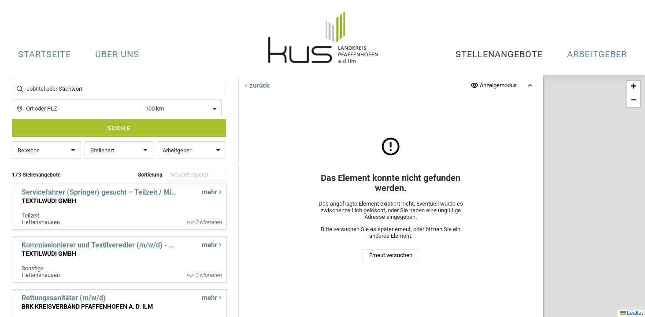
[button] (633, 87)
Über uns (117, 54)
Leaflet (631, 313)
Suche (119, 128)
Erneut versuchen (390, 255)
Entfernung (180, 108)
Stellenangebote (499, 54)
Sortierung (150, 175)
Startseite (44, 54)
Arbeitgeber (597, 54)
